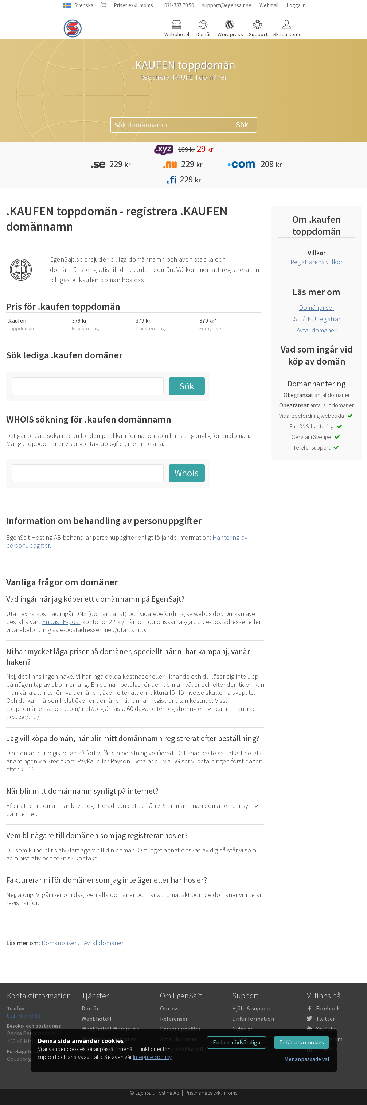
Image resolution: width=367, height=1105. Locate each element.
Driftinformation (253, 1018)
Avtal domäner (104, 943)
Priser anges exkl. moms (211, 1092)
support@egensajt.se (226, 5)
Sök (241, 125)
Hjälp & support (252, 1008)
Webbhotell (97, 1018)
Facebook (328, 1008)
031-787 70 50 (179, 5)
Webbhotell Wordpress (110, 1028)
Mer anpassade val (306, 1059)
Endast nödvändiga (236, 1042)
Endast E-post (61, 621)
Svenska (83, 5)
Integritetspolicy (152, 1056)
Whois (187, 473)
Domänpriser (59, 943)
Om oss (169, 1008)
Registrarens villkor (316, 262)
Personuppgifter (180, 1028)
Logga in (296, 5)
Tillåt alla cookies (301, 1042)
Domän (91, 1008)
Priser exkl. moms (133, 5)
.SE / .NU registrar (316, 319)
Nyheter (242, 1028)
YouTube (326, 1028)
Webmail (268, 5)
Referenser (174, 1018)
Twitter (325, 1018)
